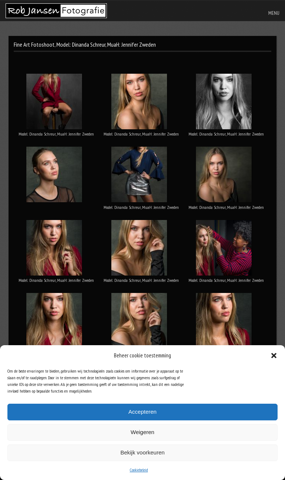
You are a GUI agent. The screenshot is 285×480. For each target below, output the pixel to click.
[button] (274, 355)
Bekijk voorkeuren (142, 452)
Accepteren (142, 412)
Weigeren (142, 432)
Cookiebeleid (139, 470)
